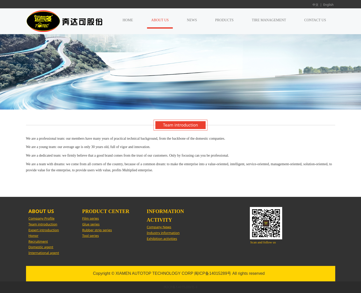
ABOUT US (160, 20)
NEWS (192, 20)
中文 (315, 5)
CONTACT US (315, 20)
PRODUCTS (224, 20)
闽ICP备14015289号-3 (180, 287)
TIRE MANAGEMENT (269, 20)
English (328, 5)
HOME (128, 20)
